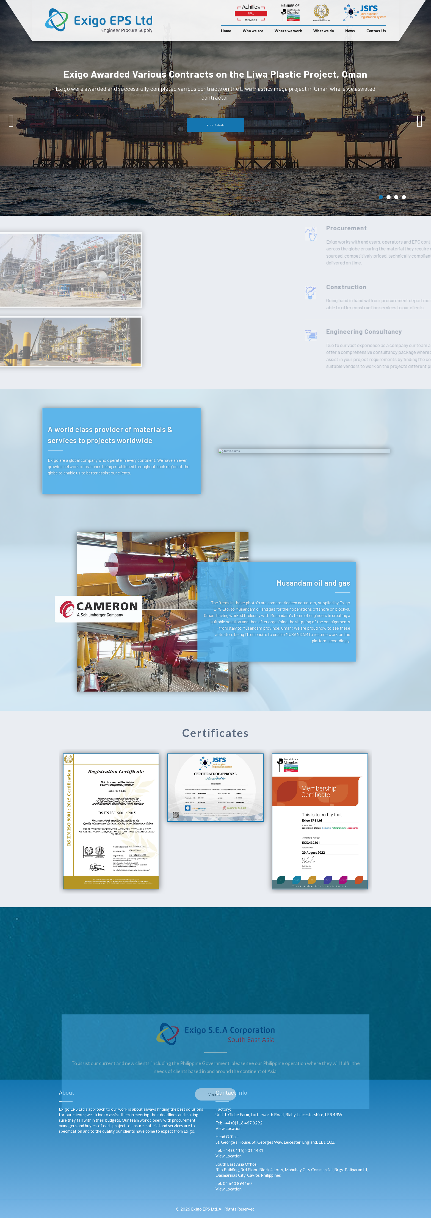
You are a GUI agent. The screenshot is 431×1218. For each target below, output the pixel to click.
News (350, 31)
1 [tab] (381, 197)
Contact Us (376, 31)
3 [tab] (396, 197)
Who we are (253, 31)
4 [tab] (404, 197)
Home (226, 31)
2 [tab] (388, 197)
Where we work (288, 31)
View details (216, 125)
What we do (323, 31)
